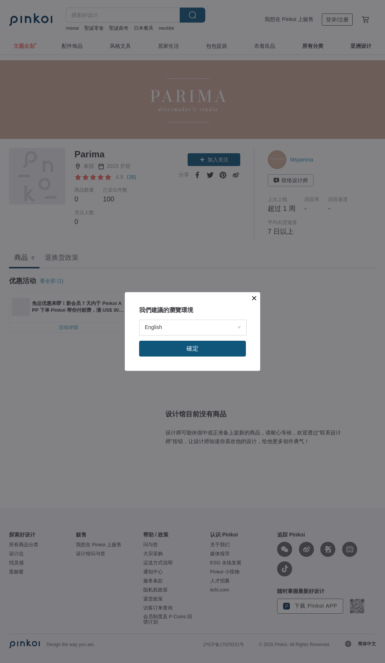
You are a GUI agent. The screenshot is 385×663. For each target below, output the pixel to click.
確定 (192, 348)
